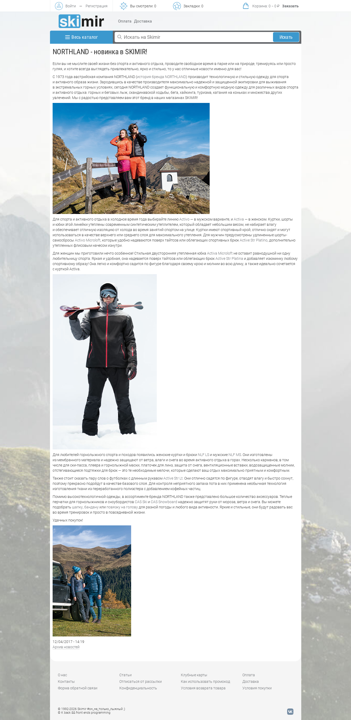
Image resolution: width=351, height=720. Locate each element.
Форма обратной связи (77, 688)
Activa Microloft (220, 253)
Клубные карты (194, 675)
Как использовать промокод (205, 681)
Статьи (125, 675)
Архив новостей (66, 647)
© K (84, 712)
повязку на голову (122, 507)
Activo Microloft (88, 240)
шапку (77, 507)
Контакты (66, 681)
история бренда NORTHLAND (161, 77)
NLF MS (235, 455)
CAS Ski (141, 502)
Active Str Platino (254, 240)
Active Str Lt (173, 478)
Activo (184, 219)
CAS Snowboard (164, 502)
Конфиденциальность (138, 688)
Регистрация (97, 6)
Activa (239, 219)
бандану (91, 507)
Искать (286, 37)
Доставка (143, 21)
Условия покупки (257, 688)
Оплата (124, 21)
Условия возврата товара (203, 688)
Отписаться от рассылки (140, 681)
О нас (62, 675)
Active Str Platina (229, 258)
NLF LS (203, 455)
